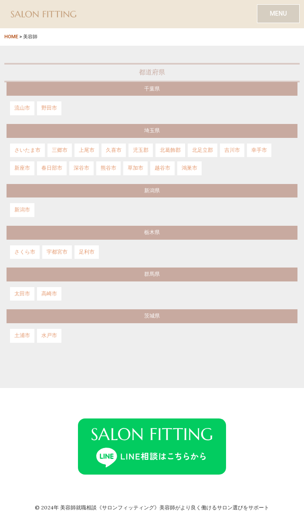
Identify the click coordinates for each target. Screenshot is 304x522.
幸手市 (259, 150)
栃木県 (152, 232)
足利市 (87, 252)
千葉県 (152, 89)
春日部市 (51, 168)
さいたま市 (27, 150)
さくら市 (24, 252)
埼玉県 (152, 130)
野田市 (49, 108)
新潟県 (152, 190)
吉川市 (232, 150)
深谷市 (81, 168)
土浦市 (22, 335)
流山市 (22, 108)
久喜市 (114, 150)
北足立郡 (202, 150)
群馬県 (152, 274)
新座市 (22, 168)
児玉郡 (141, 150)
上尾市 (87, 150)
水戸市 (49, 335)
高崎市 (49, 294)
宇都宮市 (57, 252)
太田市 (22, 294)
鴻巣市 (189, 168)
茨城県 (152, 316)
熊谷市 (108, 168)
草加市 (135, 168)
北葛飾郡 (170, 150)
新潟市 (22, 210)
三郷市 (60, 150)
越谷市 (162, 168)
